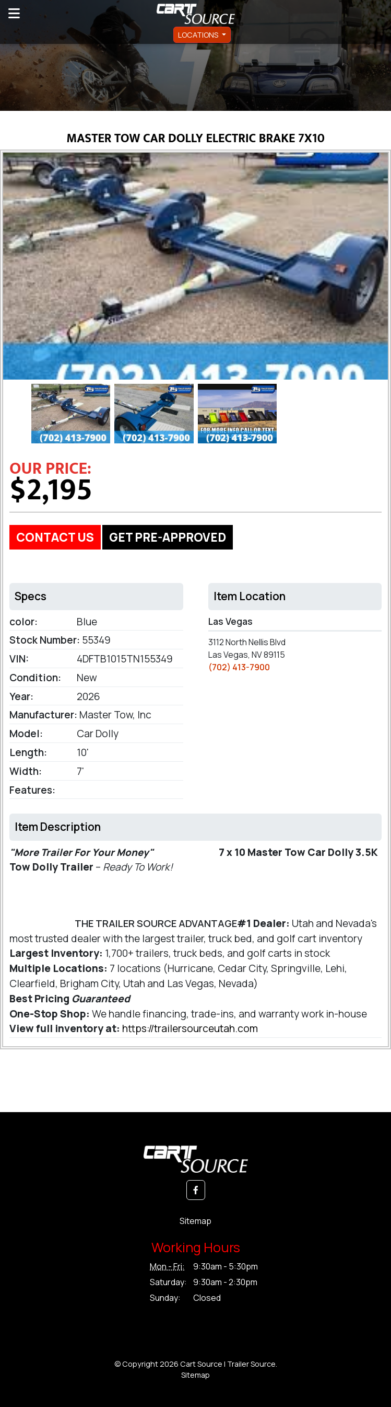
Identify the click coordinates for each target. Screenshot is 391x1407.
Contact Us (55, 537)
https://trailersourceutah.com (190, 1028)
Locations (199, 35)
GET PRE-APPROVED (167, 537)
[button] (195, 1190)
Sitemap (195, 1221)
